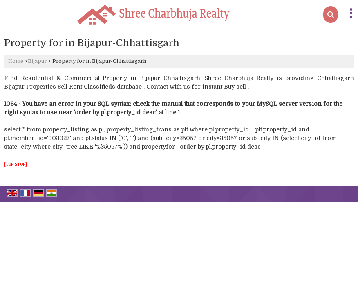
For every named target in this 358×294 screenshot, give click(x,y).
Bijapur (37, 61)
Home (15, 61)
